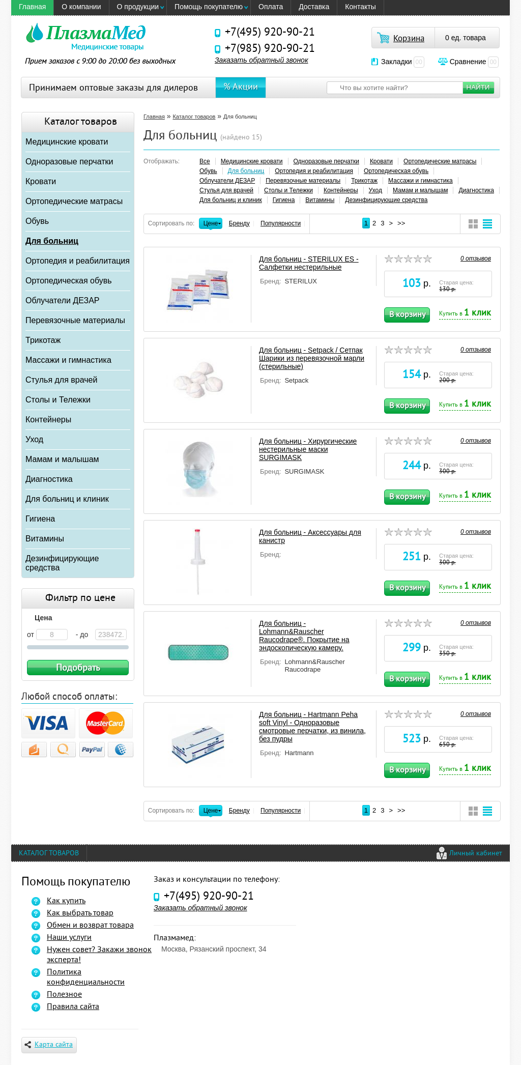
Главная (32, 7)
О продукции (138, 7)
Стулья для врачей (61, 380)
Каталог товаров (193, 116)
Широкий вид (487, 223)
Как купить (66, 901)
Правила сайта (73, 1007)
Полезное (64, 995)
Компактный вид (473, 223)
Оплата (270, 7)
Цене (210, 224)
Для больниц (51, 241)
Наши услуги (69, 938)
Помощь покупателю (209, 7)
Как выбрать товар (80, 913)
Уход (34, 439)
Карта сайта (48, 1045)
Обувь (37, 221)
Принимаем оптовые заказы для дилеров (113, 88)
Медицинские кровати (66, 141)
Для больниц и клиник (67, 499)
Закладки (402, 61)
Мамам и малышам (62, 459)
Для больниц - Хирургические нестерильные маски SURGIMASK (308, 449)
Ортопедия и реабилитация (77, 260)
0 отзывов (475, 258)
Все (204, 161)
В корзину (407, 315)
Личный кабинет (475, 853)
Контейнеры (48, 419)
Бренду (239, 223)
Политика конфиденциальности (86, 977)
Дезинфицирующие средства (62, 563)
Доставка (314, 7)
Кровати (40, 181)
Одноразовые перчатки (69, 161)
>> (401, 223)
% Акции (240, 87)
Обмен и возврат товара (90, 925)
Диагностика (49, 479)
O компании (81, 7)
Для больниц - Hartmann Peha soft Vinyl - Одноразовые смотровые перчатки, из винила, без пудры (312, 726)
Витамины (44, 538)
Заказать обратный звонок (261, 60)
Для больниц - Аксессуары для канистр (310, 536)
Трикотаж (43, 340)
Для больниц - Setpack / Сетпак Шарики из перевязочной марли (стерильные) (311, 358)
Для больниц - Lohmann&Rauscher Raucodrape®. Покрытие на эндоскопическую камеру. (304, 635)
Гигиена (40, 518)
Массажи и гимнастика (68, 360)
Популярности (280, 223)
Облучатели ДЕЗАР (62, 300)
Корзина (408, 39)
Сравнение (474, 61)
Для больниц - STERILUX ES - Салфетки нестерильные (309, 263)
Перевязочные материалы (75, 320)
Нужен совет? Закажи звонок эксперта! (99, 955)
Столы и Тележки (58, 399)
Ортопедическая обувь (68, 280)
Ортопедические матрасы (74, 201)
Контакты (360, 7)
